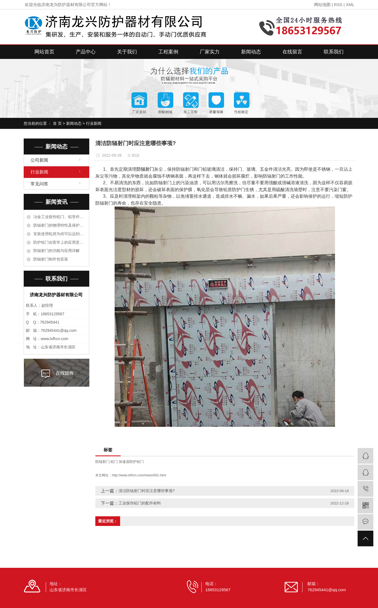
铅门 (114, 462)
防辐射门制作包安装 (50, 259)
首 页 (57, 123)
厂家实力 (210, 52)
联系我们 (334, 52)
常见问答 (39, 183)
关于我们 (127, 52)
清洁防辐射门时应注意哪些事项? (146, 490)
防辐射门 (102, 462)
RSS (338, 4)
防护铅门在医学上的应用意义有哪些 (59, 242)
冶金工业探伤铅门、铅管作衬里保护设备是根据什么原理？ (59, 217)
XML (350, 4)
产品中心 (86, 52)
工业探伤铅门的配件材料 (139, 503)
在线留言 (292, 52)
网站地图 (322, 4)
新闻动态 (251, 52)
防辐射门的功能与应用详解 (56, 250)
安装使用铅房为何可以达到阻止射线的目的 (59, 234)
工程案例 (168, 52)
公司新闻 (39, 160)
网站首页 (44, 52)
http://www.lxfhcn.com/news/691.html (139, 475)
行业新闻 (93, 123)
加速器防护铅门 (131, 462)
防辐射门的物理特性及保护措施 (59, 225)
